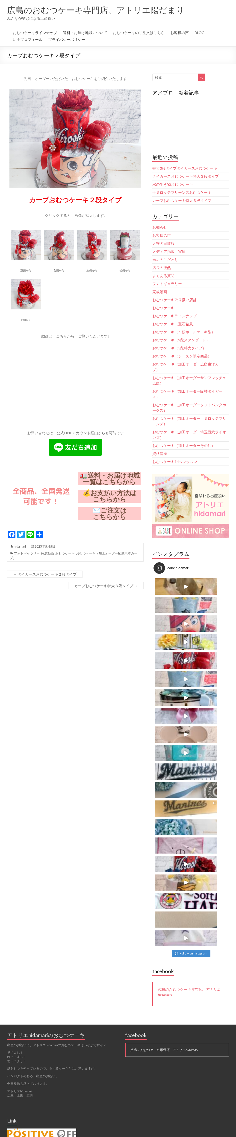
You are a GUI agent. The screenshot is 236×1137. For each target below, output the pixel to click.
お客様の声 (179, 32)
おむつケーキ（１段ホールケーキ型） (183, 332)
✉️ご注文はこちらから (109, 514)
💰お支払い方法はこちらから (109, 496)
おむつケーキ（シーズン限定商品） (181, 356)
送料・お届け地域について (85, 32)
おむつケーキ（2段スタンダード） (181, 340)
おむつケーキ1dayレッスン (174, 461)
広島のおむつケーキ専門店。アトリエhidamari (164, 772)
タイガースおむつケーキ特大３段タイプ (185, 176)
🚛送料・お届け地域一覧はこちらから (110, 479)
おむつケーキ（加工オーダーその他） (183, 445)
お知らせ (159, 227)
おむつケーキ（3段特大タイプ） (179, 348)
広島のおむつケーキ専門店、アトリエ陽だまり (95, 10)
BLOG (199, 32)
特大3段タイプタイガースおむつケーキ (186, 168)
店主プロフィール (27, 39)
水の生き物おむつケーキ (172, 184)
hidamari (20, 546)
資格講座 (159, 453)
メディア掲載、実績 (169, 251)
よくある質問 (163, 275)
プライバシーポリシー (66, 39)
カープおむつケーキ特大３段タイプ (106, 585)
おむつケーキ (65, 553)
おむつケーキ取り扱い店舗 (174, 299)
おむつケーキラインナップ (35, 32)
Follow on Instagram (191, 676)
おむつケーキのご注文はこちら (139, 32)
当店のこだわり (165, 259)
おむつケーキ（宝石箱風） (174, 324)
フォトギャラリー (27, 553)
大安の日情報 (163, 243)
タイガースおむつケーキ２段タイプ (45, 574)
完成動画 (47, 553)
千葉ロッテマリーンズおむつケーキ (181, 192)
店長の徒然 (161, 267)
